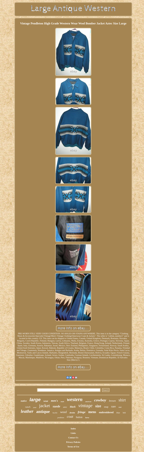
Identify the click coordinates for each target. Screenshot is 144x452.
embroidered (106, 412)
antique (43, 411)
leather (27, 411)
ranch (27, 407)
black (73, 406)
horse (87, 418)
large (35, 399)
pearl (34, 407)
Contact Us (73, 437)
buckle (55, 413)
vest (120, 407)
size (98, 406)
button (79, 417)
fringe (82, 412)
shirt (122, 400)
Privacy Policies (73, 442)
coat (70, 416)
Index (73, 428)
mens (92, 412)
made (62, 401)
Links (73, 433)
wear (45, 401)
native (24, 401)
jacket (44, 405)
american (88, 401)
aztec (65, 407)
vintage (85, 405)
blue (118, 413)
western (75, 399)
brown (112, 400)
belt (124, 413)
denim (72, 413)
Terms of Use (73, 447)
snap (106, 406)
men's (54, 400)
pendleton (60, 418)
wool (63, 412)
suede (56, 406)
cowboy (100, 400)
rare (113, 406)
